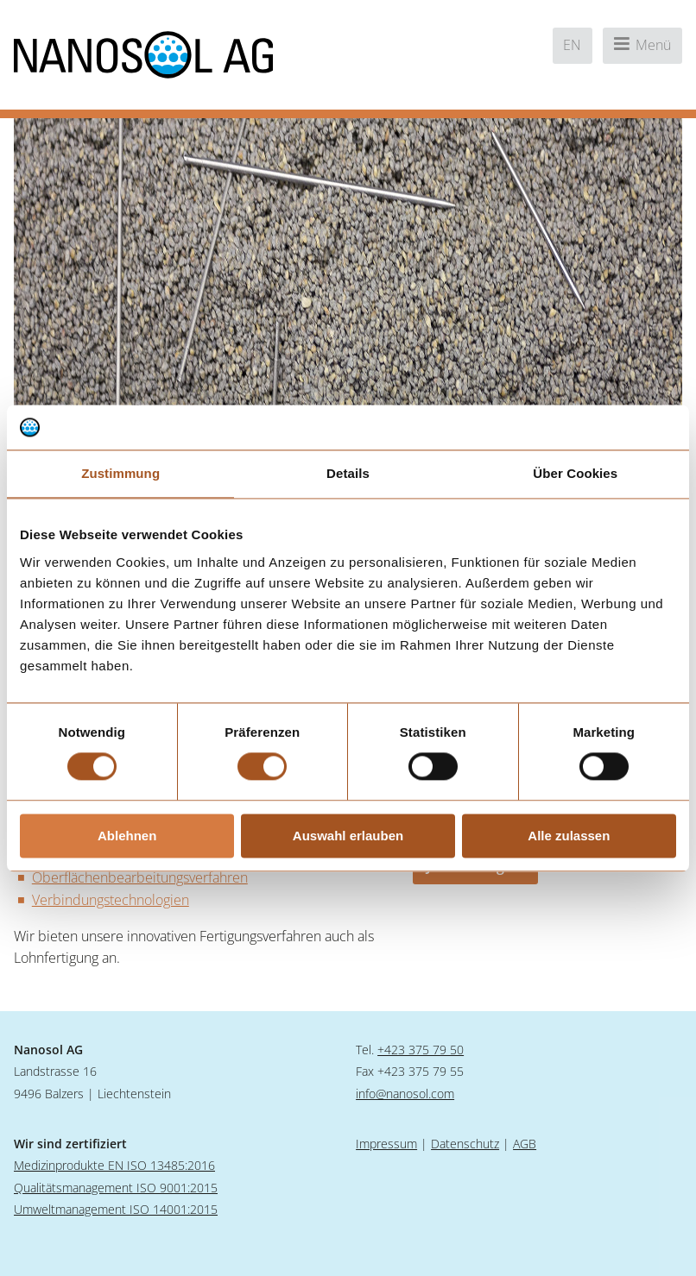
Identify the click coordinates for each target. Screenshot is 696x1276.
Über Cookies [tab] (575, 473)
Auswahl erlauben (348, 835)
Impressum (386, 1143)
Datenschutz (465, 1143)
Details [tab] (348, 473)
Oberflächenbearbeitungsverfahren (140, 877)
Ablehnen (127, 835)
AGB (524, 1143)
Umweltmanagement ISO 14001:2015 (116, 1209)
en (572, 44)
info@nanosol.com (405, 1093)
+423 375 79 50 (420, 1049)
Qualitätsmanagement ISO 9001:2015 (116, 1187)
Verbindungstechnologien (110, 899)
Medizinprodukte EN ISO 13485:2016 (114, 1165)
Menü (642, 44)
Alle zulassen (569, 835)
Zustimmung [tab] (120, 473)
